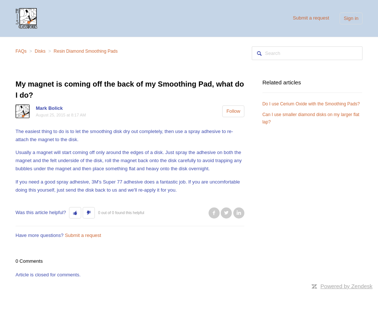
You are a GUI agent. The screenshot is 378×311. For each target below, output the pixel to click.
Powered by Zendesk (346, 286)
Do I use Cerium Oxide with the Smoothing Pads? (311, 103)
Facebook (214, 213)
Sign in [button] (351, 18)
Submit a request (311, 18)
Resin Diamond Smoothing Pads (85, 51)
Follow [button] (233, 111)
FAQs (21, 51)
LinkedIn (238, 213)
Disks (40, 51)
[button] (75, 213)
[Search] (307, 53)
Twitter (226, 213)
